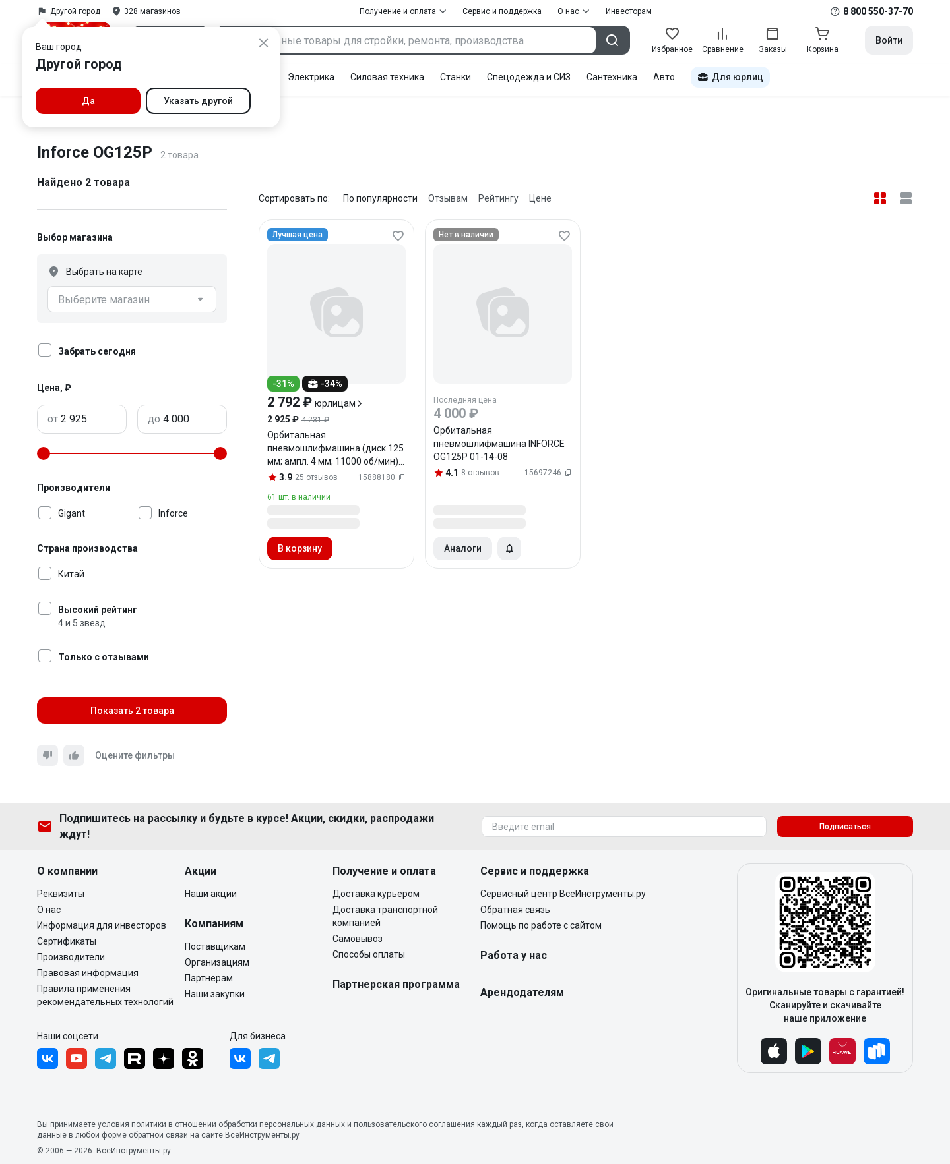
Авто (664, 77)
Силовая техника (387, 77)
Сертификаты (66, 941)
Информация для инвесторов (101, 925)
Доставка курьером (376, 893)
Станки (455, 77)
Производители (71, 957)
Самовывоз (357, 938)
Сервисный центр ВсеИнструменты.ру (563, 893)
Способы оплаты (368, 954)
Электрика (311, 77)
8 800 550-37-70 (878, 11)
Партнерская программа (396, 984)
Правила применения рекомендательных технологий (105, 995)
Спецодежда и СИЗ (529, 77)
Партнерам (209, 978)
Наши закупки (215, 994)
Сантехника (611, 77)
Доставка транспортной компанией (385, 916)
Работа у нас (513, 955)
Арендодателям (522, 992)
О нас (49, 909)
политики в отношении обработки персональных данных (238, 1124)
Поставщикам (215, 946)
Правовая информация (88, 973)
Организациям (217, 962)
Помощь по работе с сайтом (541, 925)
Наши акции (211, 893)
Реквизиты (60, 893)
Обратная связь (515, 909)
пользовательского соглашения (414, 1124)
